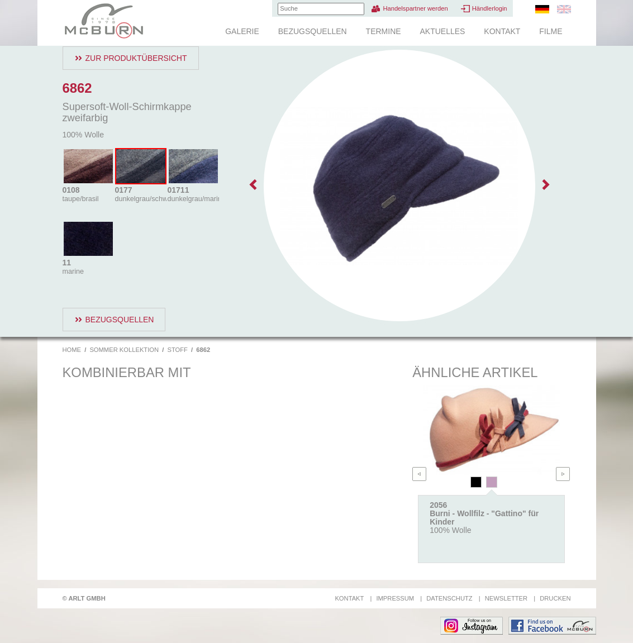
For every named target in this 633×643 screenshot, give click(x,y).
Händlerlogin (489, 8)
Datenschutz (449, 598)
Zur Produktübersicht (136, 58)
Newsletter (506, 598)
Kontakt (502, 31)
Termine (383, 31)
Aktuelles (442, 31)
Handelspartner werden (415, 8)
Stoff (177, 349)
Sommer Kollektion (124, 349)
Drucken (555, 598)
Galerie (242, 31)
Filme (550, 31)
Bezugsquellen (312, 31)
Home (72, 349)
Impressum (395, 598)
